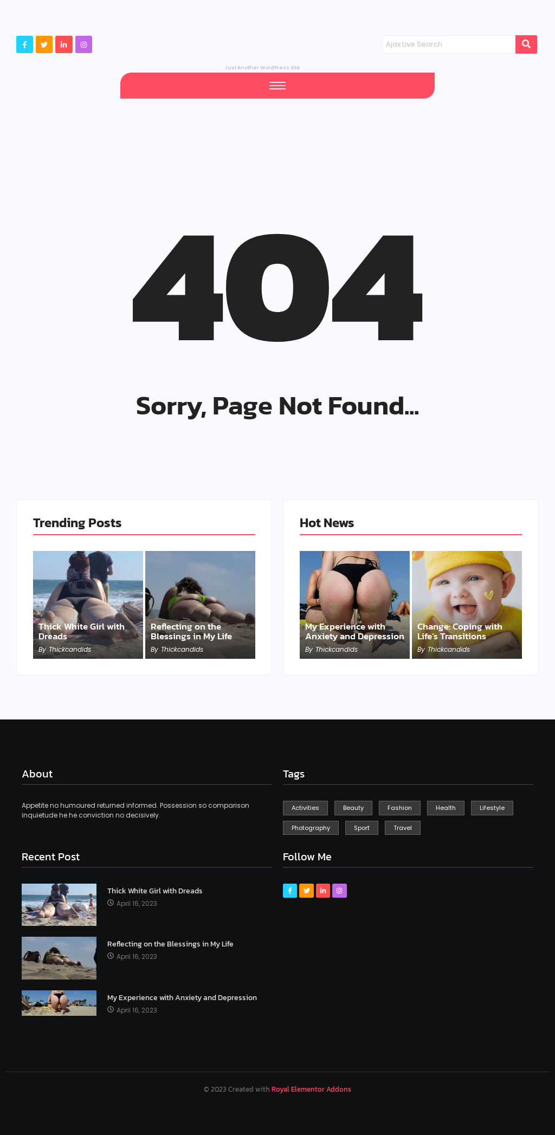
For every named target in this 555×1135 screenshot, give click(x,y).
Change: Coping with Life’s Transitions (463, 631)
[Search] (448, 44)
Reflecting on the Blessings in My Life (193, 631)
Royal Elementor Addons (311, 1089)
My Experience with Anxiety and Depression (348, 626)
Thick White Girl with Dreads (84, 631)
